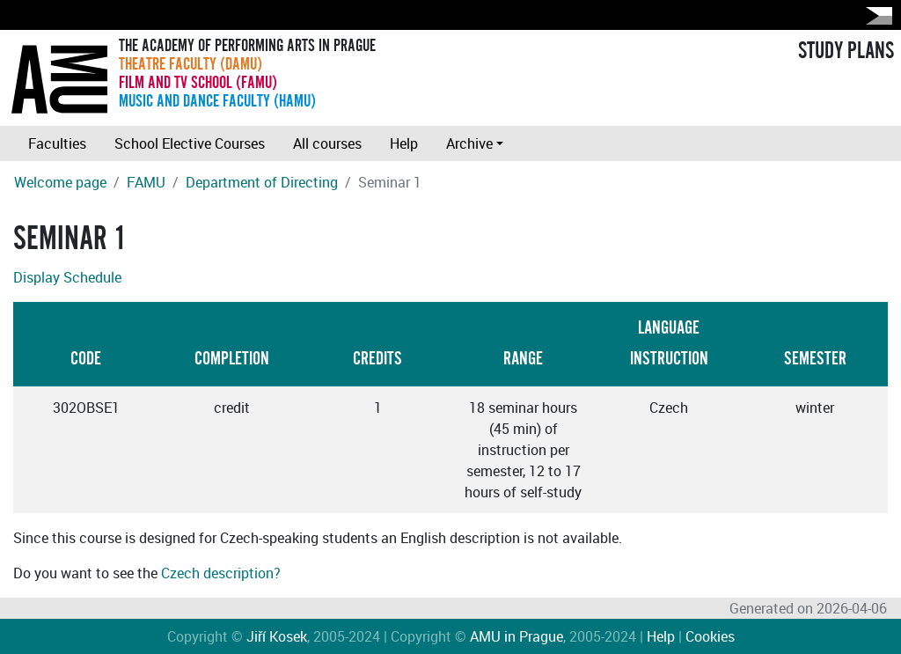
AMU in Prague (516, 636)
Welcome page (60, 182)
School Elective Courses (189, 143)
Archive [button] (469, 143)
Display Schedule (67, 277)
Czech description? (221, 573)
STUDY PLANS (846, 51)
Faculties (57, 143)
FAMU (146, 182)
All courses (327, 143)
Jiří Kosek (276, 636)
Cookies (710, 636)
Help (404, 143)
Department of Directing (262, 182)
